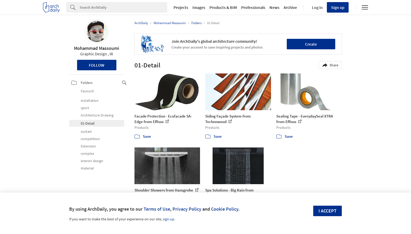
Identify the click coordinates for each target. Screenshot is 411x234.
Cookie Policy (224, 209)
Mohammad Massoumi (96, 48)
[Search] (123, 7)
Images (198, 7)
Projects (181, 7)
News (274, 7)
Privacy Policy (186, 209)
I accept (327, 211)
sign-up (168, 219)
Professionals (253, 7)
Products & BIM (223, 7)
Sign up (337, 7)
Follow (96, 65)
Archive (290, 7)
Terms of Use (157, 209)
